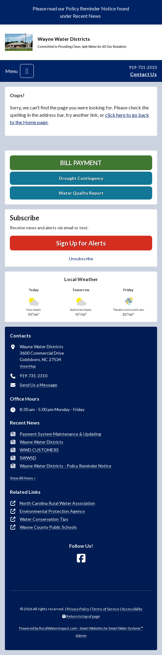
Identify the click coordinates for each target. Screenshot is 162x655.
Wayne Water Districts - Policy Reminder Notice (65, 465)
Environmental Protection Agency (52, 511)
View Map (28, 366)
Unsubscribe (81, 258)
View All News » (23, 478)
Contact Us (143, 74)
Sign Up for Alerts (81, 243)
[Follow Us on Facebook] (81, 558)
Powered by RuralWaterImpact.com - (81, 628)
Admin (81, 635)
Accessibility (132, 609)
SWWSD (28, 457)
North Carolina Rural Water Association (57, 503)
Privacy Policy (78, 609)
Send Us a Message (38, 384)
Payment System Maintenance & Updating (60, 433)
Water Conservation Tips (44, 519)
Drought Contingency (81, 178)
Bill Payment (81, 162)
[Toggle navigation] (27, 71)
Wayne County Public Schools (48, 527)
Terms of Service (105, 609)
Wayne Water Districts (41, 441)
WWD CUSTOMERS (39, 449)
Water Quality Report (81, 193)
